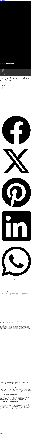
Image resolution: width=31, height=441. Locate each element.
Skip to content (2, 0)
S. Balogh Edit (4, 82)
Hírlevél (3, 73)
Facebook (1, 433)
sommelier (7, 85)
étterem (4, 85)
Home (1, 435)
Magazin (3, 70)
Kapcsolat (3, 74)
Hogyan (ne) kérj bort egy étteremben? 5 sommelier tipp (9, 89)
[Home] (2, 86)
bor (2, 85)
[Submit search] (10, 63)
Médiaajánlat (4, 71)
